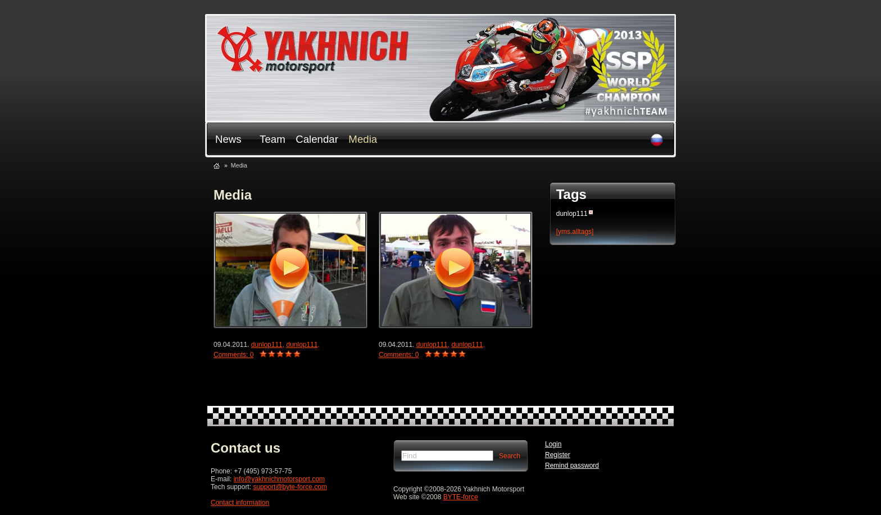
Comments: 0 (233, 355)
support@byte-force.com (290, 487)
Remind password (572, 465)
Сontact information (240, 503)
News (228, 139)
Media (362, 139)
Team (272, 139)
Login (553, 444)
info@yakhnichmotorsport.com (279, 479)
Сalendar (317, 139)
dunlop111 (267, 345)
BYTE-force (460, 497)
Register (557, 455)
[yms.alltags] (575, 232)
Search (509, 456)
